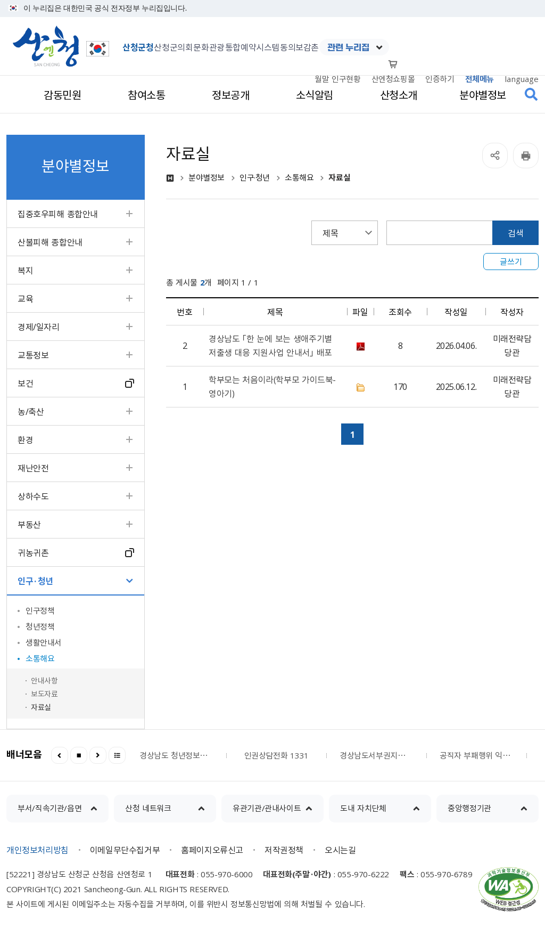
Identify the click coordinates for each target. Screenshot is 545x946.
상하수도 (33, 496)
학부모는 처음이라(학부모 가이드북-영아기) (272, 386)
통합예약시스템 (252, 46)
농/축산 (31, 411)
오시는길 (340, 850)
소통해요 (40, 658)
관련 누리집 (348, 47)
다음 (97, 755)
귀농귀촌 (33, 552)
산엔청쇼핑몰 (393, 79)
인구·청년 (35, 580)
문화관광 (208, 46)
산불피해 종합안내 (50, 241)
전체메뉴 (479, 79)
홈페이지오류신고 (212, 850)
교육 (25, 298)
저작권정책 (284, 850)
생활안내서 (44, 642)
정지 (78, 755)
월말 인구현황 (337, 79)
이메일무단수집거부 (125, 850)
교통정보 (33, 354)
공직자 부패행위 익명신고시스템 (476, 755)
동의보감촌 (299, 46)
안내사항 (44, 680)
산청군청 (137, 46)
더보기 (117, 755)
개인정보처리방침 (37, 850)
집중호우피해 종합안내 (58, 213)
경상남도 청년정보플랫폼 (176, 755)
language (522, 79)
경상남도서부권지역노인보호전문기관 (376, 755)
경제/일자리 (39, 326)
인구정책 (40, 610)
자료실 (41, 707)
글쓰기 (511, 261)
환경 (25, 439)
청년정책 (40, 626)
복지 (25, 270)
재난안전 (33, 467)
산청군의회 (173, 46)
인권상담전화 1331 (276, 755)
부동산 (29, 524)
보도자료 (44, 693)
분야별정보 (206, 177)
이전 (59, 755)
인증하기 (439, 79)
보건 (25, 383)
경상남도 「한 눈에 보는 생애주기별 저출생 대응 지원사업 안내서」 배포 (270, 345)
